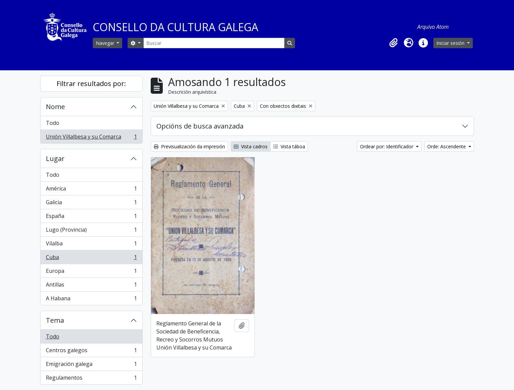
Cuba (91, 258)
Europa (91, 272)
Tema (55, 320)
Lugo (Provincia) (91, 231)
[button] (393, 42)
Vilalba (91, 244)
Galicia (91, 203)
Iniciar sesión (451, 43)
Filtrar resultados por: (91, 83)
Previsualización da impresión (189, 146)
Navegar (106, 43)
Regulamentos (91, 379)
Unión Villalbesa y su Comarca (91, 138)
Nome (55, 106)
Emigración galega (91, 365)
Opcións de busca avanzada (199, 126)
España (91, 217)
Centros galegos (91, 351)
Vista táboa (289, 146)
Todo (52, 123)
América (91, 190)
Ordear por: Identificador (387, 146)
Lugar (55, 158)
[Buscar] (214, 43)
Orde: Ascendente (447, 146)
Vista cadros (251, 146)
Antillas (91, 286)
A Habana (91, 299)
